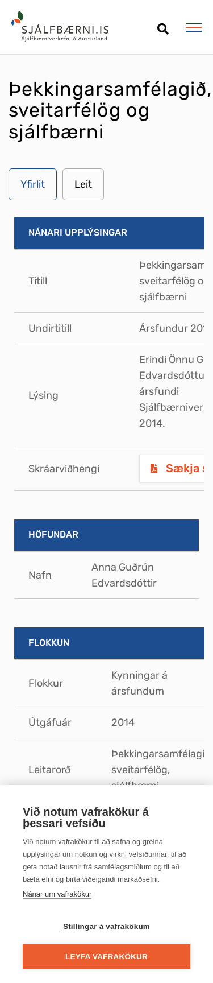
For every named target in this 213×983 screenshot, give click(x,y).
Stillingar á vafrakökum (106, 926)
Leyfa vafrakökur (106, 956)
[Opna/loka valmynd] (193, 27)
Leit (83, 184)
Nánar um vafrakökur (57, 894)
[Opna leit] (162, 25)
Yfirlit (32, 184)
